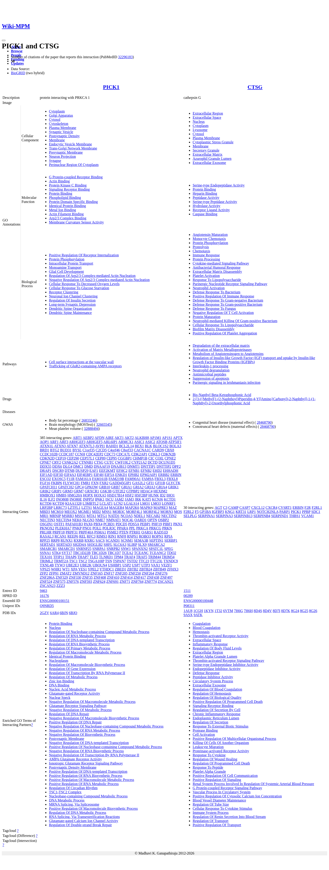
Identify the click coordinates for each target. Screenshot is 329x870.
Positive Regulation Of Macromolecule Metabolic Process (91, 780)
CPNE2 (170, 458)
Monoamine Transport (65, 267)
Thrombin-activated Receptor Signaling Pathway (228, 660)
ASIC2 (150, 442)
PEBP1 (145, 524)
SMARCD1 (66, 549)
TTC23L (156, 561)
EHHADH (170, 471)
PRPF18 (59, 532)
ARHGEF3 (77, 442)
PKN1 (177, 524)
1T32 (218, 611)
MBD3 (45, 512)
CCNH (80, 454)
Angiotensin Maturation (210, 235)
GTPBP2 (132, 491)
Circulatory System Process (213, 681)
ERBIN (175, 475)
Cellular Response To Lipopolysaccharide (223, 325)
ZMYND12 (81, 573)
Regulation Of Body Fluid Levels (217, 648)
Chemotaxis (201, 251)
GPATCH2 (66, 487)
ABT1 (77, 438)
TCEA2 (127, 553)
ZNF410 (113, 577)
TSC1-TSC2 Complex (65, 792)
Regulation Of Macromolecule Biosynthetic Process (87, 665)
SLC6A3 (119, 545)
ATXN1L (46, 446)
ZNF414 (126, 577)
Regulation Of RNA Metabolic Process (77, 636)
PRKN (167, 528)
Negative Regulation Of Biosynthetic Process (82, 734)
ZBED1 (120, 569)
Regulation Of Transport (210, 821)
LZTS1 (86, 508)
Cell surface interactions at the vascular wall (81, 362)
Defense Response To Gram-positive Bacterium (227, 304)
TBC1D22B (81, 553)
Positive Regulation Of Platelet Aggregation (225, 333)
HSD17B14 (115, 495)
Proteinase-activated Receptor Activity (221, 751)
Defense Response (206, 673)
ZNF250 (134, 573)
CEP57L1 (87, 458)
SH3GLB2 (95, 545)
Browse (16, 51)
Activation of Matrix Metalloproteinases (222, 350)
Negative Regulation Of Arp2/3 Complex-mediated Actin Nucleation (99, 280)
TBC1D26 (99, 553)
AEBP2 (88, 438)
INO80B (62, 499)
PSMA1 (100, 532)
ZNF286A (47, 577)
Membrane (57, 140)
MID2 (96, 512)
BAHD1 (112, 446)
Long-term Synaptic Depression (72, 304)
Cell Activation (204, 734)
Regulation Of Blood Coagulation (217, 689)
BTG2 (54, 450)
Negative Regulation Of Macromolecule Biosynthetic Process (94, 718)
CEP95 (111, 458)
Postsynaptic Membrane (66, 739)
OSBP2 (163, 520)
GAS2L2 (138, 483)
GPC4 (79, 487)
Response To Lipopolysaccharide (217, 280)
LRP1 (251, 512)
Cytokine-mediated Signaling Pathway (221, 263)
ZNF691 (112, 582)
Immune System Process (210, 813)
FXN (94, 483)
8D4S (258, 611)
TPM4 (118, 557)
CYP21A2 (139, 462)
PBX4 (97, 524)
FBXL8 (172, 479)
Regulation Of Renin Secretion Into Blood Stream (229, 817)
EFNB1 (134, 471)
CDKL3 (154, 454)
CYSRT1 (285, 508)
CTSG (254, 87)
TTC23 (143, 561)
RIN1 (112, 536)
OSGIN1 (46, 524)
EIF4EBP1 (85, 475)
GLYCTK (173, 483)
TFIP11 (58, 557)
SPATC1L (156, 549)
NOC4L (127, 520)
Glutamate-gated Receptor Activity (74, 693)
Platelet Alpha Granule (209, 771)
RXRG (90, 540)
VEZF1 (166, 565)
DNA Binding (59, 685)
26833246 (88, 420)
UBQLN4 (100, 565)
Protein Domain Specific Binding (73, 202)
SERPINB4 (261, 516)
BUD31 (66, 450)
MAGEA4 (100, 508)
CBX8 (169, 450)
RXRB (79, 540)
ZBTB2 (132, 569)
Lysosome (200, 130)
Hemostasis (201, 632)
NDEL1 (139, 516)
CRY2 (56, 462)
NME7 (100, 520)
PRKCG (155, 528)
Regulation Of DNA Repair (69, 714)
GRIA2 (138, 487)
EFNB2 (146, 471)
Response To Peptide (208, 767)
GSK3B (106, 491)
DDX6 (57, 466)
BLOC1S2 (161, 446)
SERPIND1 (279, 516)
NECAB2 (153, 516)
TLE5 (94, 557)
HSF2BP (141, 495)
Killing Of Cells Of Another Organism (221, 743)
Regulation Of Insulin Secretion (72, 300)
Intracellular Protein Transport (71, 263)
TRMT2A (61, 561)
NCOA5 (127, 516)
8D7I (276, 611)
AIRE (109, 438)
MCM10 (57, 512)
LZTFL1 (74, 508)
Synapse (55, 161)
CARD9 (158, 450)
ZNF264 (148, 573)
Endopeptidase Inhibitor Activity (217, 669)
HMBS (61, 495)
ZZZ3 (60, 586)
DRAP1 (45, 471)
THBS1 (294, 516)
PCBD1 (109, 524)
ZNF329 (62, 577)
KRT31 (241, 512)
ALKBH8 (142, 438)
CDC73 (109, 454)
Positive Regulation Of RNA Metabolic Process (84, 784)
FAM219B (116, 479)
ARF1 (54, 442)
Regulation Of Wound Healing (215, 759)
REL (82, 536)
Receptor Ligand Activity (211, 210)
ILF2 (51, 499)
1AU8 (187, 611)
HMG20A (74, 495)
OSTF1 (59, 524)
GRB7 (115, 487)
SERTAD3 (64, 545)
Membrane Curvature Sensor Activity (76, 222)
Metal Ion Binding (62, 210)
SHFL (107, 545)
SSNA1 (45, 553)
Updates (17, 63)
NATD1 (114, 516)
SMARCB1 (48, 549)
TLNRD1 (106, 557)
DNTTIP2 (164, 466)
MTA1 (91, 516)
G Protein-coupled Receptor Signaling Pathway (227, 788)
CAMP (233, 508)
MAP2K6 (132, 508)
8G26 (313, 611)
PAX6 (88, 524)
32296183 (125, 57)
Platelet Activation (206, 276)
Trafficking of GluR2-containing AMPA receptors (85, 366)
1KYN (209, 611)
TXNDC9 (170, 561)
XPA (74, 569)
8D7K (285, 611)
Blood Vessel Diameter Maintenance (219, 800)
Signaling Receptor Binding (69, 189)
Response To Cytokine (209, 755)
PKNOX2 (47, 528)
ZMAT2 (66, 573)
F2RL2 (188, 512)
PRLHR (46, 532)
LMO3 (156, 503)
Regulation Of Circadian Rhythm (73, 788)
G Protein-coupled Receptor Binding (76, 177)
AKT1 (119, 438)
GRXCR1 (92, 491)
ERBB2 (164, 475)
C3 (225, 508)
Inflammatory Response (210, 644)
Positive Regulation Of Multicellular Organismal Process (234, 739)
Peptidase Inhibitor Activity (213, 677)
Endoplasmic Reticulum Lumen (216, 718)
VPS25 (45, 569)
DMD (88, 466)
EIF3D (58, 475)
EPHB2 (133, 475)
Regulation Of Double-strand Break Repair (80, 825)
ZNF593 (86, 582)
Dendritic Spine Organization (70, 308)
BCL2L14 (126, 446)
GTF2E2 (118, 491)
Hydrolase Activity (206, 206)
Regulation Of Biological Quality (217, 697)
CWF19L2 (122, 462)
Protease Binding (205, 730)
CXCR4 (271, 508)
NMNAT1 (113, 520)
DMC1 (78, 466)
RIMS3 (101, 536)
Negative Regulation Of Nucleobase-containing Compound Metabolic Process (106, 726)
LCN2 (118, 503)
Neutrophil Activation (209, 288)
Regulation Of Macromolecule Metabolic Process (85, 652)
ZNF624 (99, 582)
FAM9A (148, 479)
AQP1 (44, 442)
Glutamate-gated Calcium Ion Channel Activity (83, 821)
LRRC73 (60, 508)
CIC (151, 458)
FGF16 (45, 483)
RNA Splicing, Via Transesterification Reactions (84, 817)
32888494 (91, 429)
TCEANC (141, 553)
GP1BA (205, 512)
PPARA (122, 528)
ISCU (109, 499)
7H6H (248, 611)
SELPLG (190, 516)
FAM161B (100, 479)
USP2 (126, 565)
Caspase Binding (205, 214)
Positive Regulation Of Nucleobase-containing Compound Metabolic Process (105, 747)
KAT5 (146, 499)
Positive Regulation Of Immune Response (223, 296)
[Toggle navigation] (3, 40)
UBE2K (86, 565)
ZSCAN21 (165, 582)
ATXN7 (72, 446)
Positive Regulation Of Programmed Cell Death (228, 702)
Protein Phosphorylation (66, 259)
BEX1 (139, 446)
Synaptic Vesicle (61, 132)
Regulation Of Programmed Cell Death (221, 763)
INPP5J (88, 499)
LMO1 (145, 503)
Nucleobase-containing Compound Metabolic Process (88, 796)
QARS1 (147, 532)
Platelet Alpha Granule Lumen (215, 656)
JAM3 (129, 499)
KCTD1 (170, 499)
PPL (132, 528)
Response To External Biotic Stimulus (220, 726)
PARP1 (284, 512)
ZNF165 (96, 573)
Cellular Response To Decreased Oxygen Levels (84, 284)
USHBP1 (115, 565)
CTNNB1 (86, 462)
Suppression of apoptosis (211, 378)
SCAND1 (113, 540)
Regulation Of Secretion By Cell (216, 710)
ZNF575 (59, 582)
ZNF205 (121, 573)
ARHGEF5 (94, 442)
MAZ (173, 508)
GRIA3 (150, 487)
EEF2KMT (107, 471)
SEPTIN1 (156, 540)
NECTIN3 (47, 520)
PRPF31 (72, 532)
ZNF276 (161, 573)
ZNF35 (87, 577)
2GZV (44, 613)
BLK (148, 446)
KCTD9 (58, 503)
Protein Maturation (206, 317)
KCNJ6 (157, 499)
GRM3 (68, 491)
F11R (71, 479)
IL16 (43, 499)
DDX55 (45, 466)
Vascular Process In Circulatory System (221, 792)
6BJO (73, 613)
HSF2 (129, 495)
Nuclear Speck (59, 697)
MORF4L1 (134, 512)
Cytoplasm (57, 111)
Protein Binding (60, 193)
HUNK (153, 495)
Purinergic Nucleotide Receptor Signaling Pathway (230, 284)
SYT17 (66, 553)
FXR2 (103, 483)
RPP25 (45, 540)
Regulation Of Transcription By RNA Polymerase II (87, 673)
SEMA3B (141, 540)
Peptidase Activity (206, 198)
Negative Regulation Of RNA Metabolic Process (84, 730)
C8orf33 (127, 450)
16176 (44, 596)
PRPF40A (86, 532)
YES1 (82, 569)
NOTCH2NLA (268, 512)
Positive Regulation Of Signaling (217, 780)
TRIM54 (168, 557)
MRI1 (44, 516)
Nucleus (198, 122)
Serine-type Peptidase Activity (215, 202)
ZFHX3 (172, 569)
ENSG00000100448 (198, 601)
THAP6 (71, 557)
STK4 (56, 553)
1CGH (198, 611)
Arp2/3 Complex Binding (67, 218)
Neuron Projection (62, 156)
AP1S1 (167, 438)
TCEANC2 (157, 553)
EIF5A (109, 475)
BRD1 (44, 450)
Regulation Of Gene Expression (72, 669)
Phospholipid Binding (65, 198)
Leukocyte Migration (208, 747)
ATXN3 (60, 446)
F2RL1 (317, 508)
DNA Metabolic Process (67, 800)
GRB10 (104, 487)
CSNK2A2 (70, 462)
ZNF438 (153, 577)
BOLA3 (175, 446)
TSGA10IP (96, 561)
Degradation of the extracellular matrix (221, 345)
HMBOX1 (47, 495)
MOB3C (118, 512)
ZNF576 (72, 582)
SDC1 (315, 512)
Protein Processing (206, 259)
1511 (187, 591)
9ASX (188, 615)
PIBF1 (167, 524)
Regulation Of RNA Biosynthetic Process (79, 644)
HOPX (88, 495)
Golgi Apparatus (61, 115)
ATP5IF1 (175, 442)
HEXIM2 (160, 491)
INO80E (75, 499)
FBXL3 (160, 479)
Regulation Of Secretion (210, 722)
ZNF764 (137, 582)
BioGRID (18, 73)
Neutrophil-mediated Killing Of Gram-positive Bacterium (235, 321)
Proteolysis (201, 247)
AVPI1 (100, 446)
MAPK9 (146, 508)
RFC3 (91, 536)
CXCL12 (258, 508)
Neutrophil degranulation (211, 370)
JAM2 (119, 499)
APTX (178, 438)
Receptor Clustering (63, 292)
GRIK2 (45, 491)
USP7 (136, 565)
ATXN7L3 (86, 446)
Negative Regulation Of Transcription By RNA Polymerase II (94, 755)
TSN (108, 561)
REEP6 (72, 536)
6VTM (228, 611)
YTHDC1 (106, 569)
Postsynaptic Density (64, 136)
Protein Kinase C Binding (68, 185)
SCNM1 (127, 540)
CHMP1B (140, 458)
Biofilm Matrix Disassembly (213, 329)
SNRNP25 (83, 549)
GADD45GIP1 (120, 483)
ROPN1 (157, 536)
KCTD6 (46, 503)
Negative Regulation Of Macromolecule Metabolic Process (92, 702)
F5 (197, 512)
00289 (188, 596)
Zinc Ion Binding (61, 681)
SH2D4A (79, 545)
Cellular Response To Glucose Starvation (79, 288)
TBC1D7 (114, 553)
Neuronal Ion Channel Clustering (73, 296)
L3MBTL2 (90, 503)
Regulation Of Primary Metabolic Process (79, 648)
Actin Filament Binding (66, 214)
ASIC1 (139, 442)
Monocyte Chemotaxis (209, 239)
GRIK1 (173, 487)
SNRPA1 (99, 549)
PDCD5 (121, 524)
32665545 (103, 424)
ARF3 (63, 442)
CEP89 (100, 458)
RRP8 (55, 540)
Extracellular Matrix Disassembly (217, 271)
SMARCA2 (156, 545)
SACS (100, 540)
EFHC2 (121, 471)
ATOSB (161, 442)
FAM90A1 (133, 479)
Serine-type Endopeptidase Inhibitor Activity (225, 665)
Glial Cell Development (66, 271)
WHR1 (56, 569)
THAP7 (83, 557)
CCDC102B (49, 454)
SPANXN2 (140, 549)
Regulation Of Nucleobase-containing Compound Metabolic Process (99, 632)
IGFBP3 (218, 512)
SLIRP (132, 545)
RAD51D (161, 532)
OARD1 (140, 520)
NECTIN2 (169, 516)
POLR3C (109, 528)
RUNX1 (67, 540)
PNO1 (87, 528)
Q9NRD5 (47, 606)
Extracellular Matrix (207, 154)
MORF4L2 (151, 512)
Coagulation (201, 624)
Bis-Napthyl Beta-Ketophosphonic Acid (222, 395)
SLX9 (142, 545)
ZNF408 (100, 577)
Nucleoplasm (58, 660)
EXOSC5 (59, 479)
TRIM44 (154, 557)
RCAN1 (60, 536)
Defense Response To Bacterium (216, 292)
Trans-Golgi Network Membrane (73, 148)
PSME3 (112, 532)
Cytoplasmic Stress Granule (213, 142)
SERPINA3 (224, 516)
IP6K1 (100, 499)
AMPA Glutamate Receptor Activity (75, 759)
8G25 (304, 611)
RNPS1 (132, 536)
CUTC (109, 462)
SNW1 (126, 549)
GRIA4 (161, 487)
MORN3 (166, 512)
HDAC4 (146, 491)
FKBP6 (56, 483)
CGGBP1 (125, 458)
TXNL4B (47, 565)
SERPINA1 (206, 516)
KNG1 (230, 512)
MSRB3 (68, 516)
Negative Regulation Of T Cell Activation (223, 313)
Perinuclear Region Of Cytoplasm (73, 165)
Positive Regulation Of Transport (217, 825)
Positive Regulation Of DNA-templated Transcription (88, 771)
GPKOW (91, 487)
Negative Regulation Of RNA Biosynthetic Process (86, 751)
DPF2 (176, 466)
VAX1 (155, 565)
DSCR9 (58, 471)
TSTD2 (132, 561)
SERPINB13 (243, 516)
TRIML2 (46, 561)
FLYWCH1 (71, 483)
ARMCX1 (125, 442)
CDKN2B (168, 454)
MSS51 (80, 516)
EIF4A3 (70, 475)
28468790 (264, 422)
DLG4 (67, 466)
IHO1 (170, 495)
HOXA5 (100, 495)
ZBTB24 (145, 569)
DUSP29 (81, 471)
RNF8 (121, 536)
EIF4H (99, 475)
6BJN (64, 613)
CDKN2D (47, 458)
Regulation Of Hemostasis (212, 693)
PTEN (123, 532)
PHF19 (156, 524)
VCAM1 (307, 516)
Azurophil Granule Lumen (212, 158)
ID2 (163, 495)
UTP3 (145, 565)
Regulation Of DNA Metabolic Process (77, 813)
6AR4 (54, 613)
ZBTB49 (159, 569)
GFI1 (150, 483)
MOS (178, 512)
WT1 (66, 569)
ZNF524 (46, 582)
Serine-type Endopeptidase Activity (219, 185)
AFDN (100, 438)
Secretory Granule (206, 150)
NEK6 (77, 520)
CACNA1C (142, 450)
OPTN (152, 520)
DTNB (70, 471)
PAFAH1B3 (74, 524)
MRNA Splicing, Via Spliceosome (74, 804)
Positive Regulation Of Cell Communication (225, 776)
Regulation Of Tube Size (211, 804)
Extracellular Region (208, 113)
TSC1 (73, 561)
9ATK (198, 615)
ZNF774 (150, 582)
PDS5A (133, 524)
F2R (308, 508)
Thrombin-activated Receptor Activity (220, 636)
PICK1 (111, 87)
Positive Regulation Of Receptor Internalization (84, 255)
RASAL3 (46, 536)
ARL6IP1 (110, 442)
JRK (138, 499)
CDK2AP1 (139, 454)
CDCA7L (123, 454)
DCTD (153, 462)
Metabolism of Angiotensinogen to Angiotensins (228, 354)
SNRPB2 (113, 549)
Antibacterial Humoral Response (217, 267)
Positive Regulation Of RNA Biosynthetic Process (85, 776)
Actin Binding (59, 181)
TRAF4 (129, 557)
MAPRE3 (160, 508)
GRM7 (79, 491)
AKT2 (129, 438)
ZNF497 (166, 577)
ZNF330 (75, 577)
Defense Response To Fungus (214, 308)
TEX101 (46, 557)
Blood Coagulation (206, 628)
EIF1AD (46, 475)
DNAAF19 (102, 466)
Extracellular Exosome (209, 163)
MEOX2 (70, 512)
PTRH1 (135, 532)
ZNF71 (125, 582)
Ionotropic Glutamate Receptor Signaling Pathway (86, 763)
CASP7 (244, 508)
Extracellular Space (207, 117)
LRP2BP (46, 508)
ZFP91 (54, 573)
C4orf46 (114, 450)
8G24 (295, 611)
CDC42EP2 (94, 454)
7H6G (238, 611)
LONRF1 (168, 503)
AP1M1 (155, 438)
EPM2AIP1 (148, 475)
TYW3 (60, 565)
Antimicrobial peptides (209, 374)
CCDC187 (66, 454)
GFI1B (160, 483)
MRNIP (55, 516)
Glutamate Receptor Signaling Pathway (78, 706)
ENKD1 (121, 475)
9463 (43, 591)
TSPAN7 (119, 561)
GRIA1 (126, 487)
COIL (159, 458)
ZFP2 (44, 573)
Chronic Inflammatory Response (216, 714)
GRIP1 (56, 491)
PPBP (306, 512)
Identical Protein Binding (67, 206)
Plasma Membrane (62, 128)
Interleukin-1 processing (210, 366)
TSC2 (83, 561)
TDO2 (171, 553)
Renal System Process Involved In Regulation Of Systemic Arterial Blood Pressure (253, 784)
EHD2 (157, 471)
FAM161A (83, 479)
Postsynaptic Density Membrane (72, 767)
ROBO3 (145, 536)
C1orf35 (88, 450)
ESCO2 (45, 479)
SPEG (168, 549)
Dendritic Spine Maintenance (70, 313)
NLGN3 (88, 520)
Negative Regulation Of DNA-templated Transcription (89, 743)
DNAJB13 (118, 466)
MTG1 (102, 516)
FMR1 (85, 483)
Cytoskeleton (58, 124)
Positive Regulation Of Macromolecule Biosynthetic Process (93, 808)
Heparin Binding (205, 193)
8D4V (267, 611)
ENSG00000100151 (54, 601)
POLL (97, 528)
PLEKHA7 (63, 528)
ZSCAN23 (47, 586)
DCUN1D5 (167, 462)
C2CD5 (101, 450)
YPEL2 (93, 569)
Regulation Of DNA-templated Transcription (82, 640)
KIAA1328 (73, 503)
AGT (218, 508)
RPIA (168, 536)
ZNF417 (140, 577)
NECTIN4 (63, 520)
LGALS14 (131, 503)
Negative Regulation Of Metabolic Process (80, 710)
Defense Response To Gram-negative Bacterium (228, 300)
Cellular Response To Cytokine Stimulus (222, 808)
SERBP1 (170, 540)
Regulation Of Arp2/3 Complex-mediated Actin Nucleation (92, 276)
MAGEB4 (116, 508)
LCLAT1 (106, 503)
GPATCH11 (48, 487)
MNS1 (107, 512)
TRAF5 (141, 557)
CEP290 (73, 458)
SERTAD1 (47, 545)
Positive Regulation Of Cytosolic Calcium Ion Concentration (237, 796)
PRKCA (142, 528)
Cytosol (54, 119)
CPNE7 (45, 462)
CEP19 (61, 458)
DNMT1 (133, 466)
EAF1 (93, 471)
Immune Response (206, 255)
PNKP (76, 528)
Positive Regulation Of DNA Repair (75, 722)
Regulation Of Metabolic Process (73, 677)
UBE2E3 (72, 565)
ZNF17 (109, 573)
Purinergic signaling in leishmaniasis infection (226, 382)
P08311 (188, 606)
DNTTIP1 (148, 466)
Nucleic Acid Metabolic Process (72, 689)
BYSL (77, 450)
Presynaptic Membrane (66, 152)
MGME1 (84, 512)
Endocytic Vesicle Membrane (70, 144)
